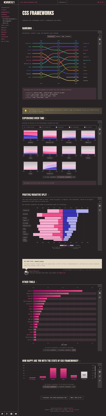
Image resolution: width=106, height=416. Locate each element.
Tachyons (88, 157)
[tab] (99, 35)
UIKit (69, 157)
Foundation (49, 157)
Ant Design (69, 142)
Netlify (71, 408)
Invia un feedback (63, 409)
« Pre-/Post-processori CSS (54, 397)
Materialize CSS (49, 142)
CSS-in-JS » (76, 397)
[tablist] (99, 40)
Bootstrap (30, 142)
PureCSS (69, 173)
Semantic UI (88, 142)
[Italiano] (62, 2)
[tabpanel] (62, 65)
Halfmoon (25, 240)
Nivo (62, 408)
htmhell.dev (62, 272)
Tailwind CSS (50, 173)
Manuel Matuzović (26, 273)
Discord (77, 409)
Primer (30, 173)
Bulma (30, 157)
